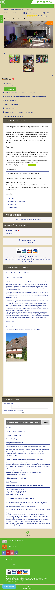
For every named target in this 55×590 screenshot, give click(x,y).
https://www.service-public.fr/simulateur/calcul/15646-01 (25, 521)
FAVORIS (1, 19)
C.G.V (27, 587)
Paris (7, 482)
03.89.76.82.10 (44, 2)
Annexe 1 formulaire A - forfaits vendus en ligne (21, 507)
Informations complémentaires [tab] (13, 116)
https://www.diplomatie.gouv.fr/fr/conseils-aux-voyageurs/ (25, 514)
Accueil (6, 9)
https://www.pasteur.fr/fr (14, 513)
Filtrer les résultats (27, 413)
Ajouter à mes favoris (31, 13)
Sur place (14, 482)
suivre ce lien (32, 165)
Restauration (10, 327)
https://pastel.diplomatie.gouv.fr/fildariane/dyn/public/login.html (27, 519)
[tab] (32, 16)
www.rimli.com (10, 321)
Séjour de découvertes (16, 9)
